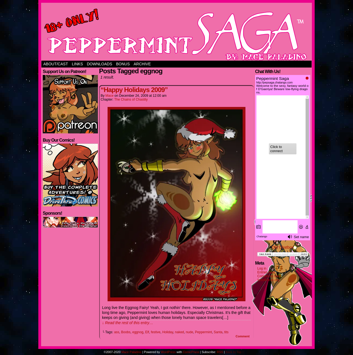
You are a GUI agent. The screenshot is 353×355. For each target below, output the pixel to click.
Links (77, 64)
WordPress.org (268, 280)
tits (226, 332)
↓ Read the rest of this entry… (127, 323)
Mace (109, 96)
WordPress (168, 352)
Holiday (167, 332)
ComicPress (191, 352)
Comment (242, 336)
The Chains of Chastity (131, 99)
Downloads (99, 64)
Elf (147, 332)
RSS (220, 352)
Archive (142, 64)
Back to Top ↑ (235, 352)
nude (189, 332)
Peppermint (203, 332)
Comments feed (269, 276)
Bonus (123, 64)
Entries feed (266, 272)
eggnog (137, 332)
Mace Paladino (131, 352)
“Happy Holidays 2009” (134, 89)
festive (156, 332)
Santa (218, 332)
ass (116, 332)
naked (179, 332)
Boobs (125, 332)
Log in (261, 268)
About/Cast (55, 64)
